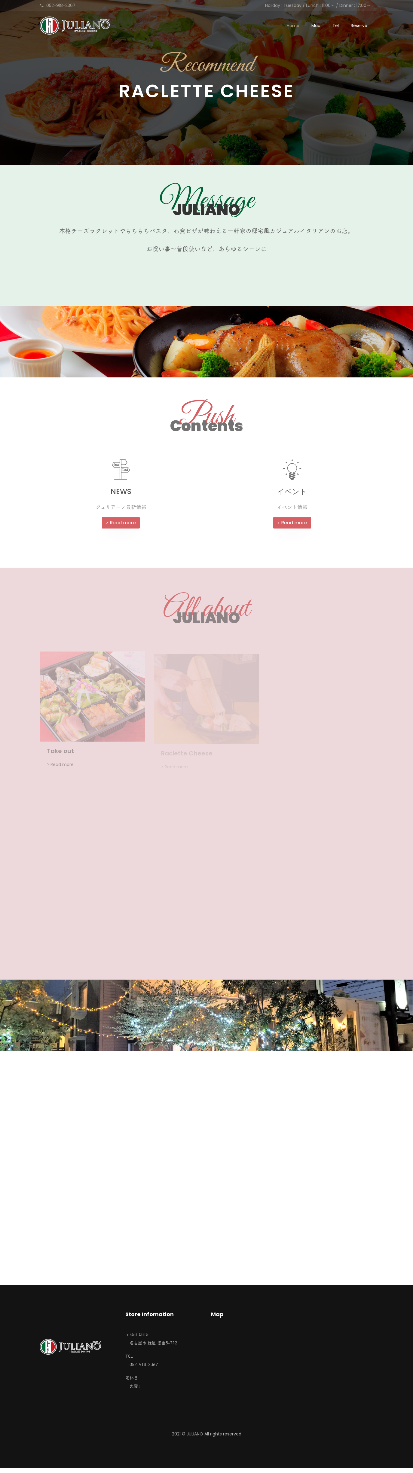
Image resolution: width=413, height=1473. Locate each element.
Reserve (359, 26)
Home (293, 26)
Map (315, 26)
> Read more (121, 527)
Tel (335, 26)
